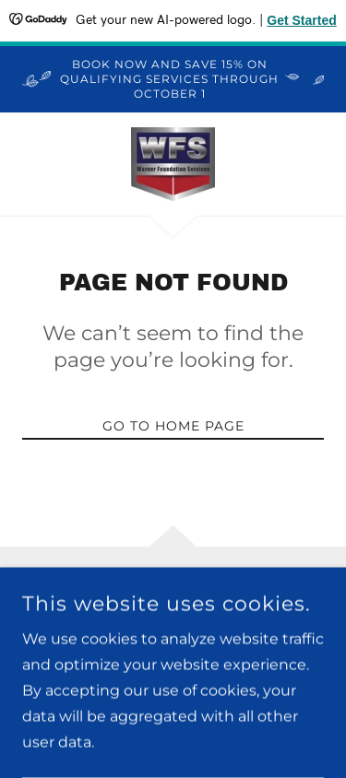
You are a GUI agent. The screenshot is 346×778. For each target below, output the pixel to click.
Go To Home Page (173, 426)
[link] (173, 164)
